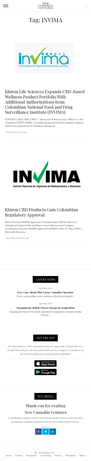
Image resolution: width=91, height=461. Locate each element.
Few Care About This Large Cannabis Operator (45, 292)
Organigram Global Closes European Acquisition (46, 307)
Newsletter (31, 455)
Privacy (58, 455)
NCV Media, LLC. (47, 452)
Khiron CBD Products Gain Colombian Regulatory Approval (41, 212)
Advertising (45, 455)
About (8, 455)
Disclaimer (71, 455)
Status (82, 455)
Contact (19, 455)
